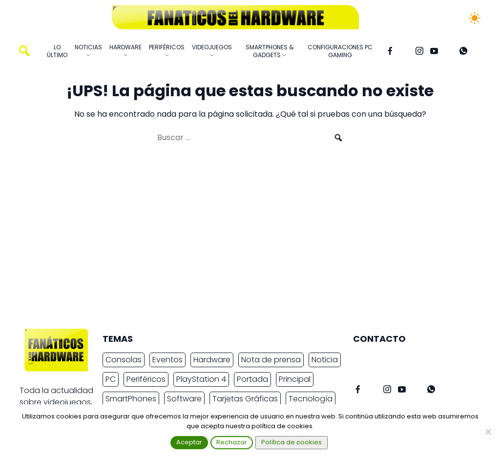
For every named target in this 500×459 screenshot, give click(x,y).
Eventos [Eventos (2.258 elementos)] (167, 359)
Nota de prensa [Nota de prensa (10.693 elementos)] (271, 359)
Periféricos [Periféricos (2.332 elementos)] (146, 379)
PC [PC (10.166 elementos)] (110, 379)
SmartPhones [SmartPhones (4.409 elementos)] (130, 398)
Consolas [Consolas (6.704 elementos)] (123, 359)
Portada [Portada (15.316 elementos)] (252, 379)
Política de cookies (291, 442)
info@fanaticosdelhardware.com (416, 358)
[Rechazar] (488, 432)
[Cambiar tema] (474, 18)
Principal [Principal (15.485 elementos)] (295, 379)
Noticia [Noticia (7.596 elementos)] (325, 359)
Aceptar (189, 442)
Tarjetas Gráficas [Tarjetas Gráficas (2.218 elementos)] (245, 398)
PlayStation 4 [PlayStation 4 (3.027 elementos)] (201, 379)
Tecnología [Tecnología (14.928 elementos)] (311, 398)
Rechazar (231, 442)
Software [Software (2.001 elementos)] (184, 398)
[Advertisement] (242, 240)
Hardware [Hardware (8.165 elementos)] (211, 359)
